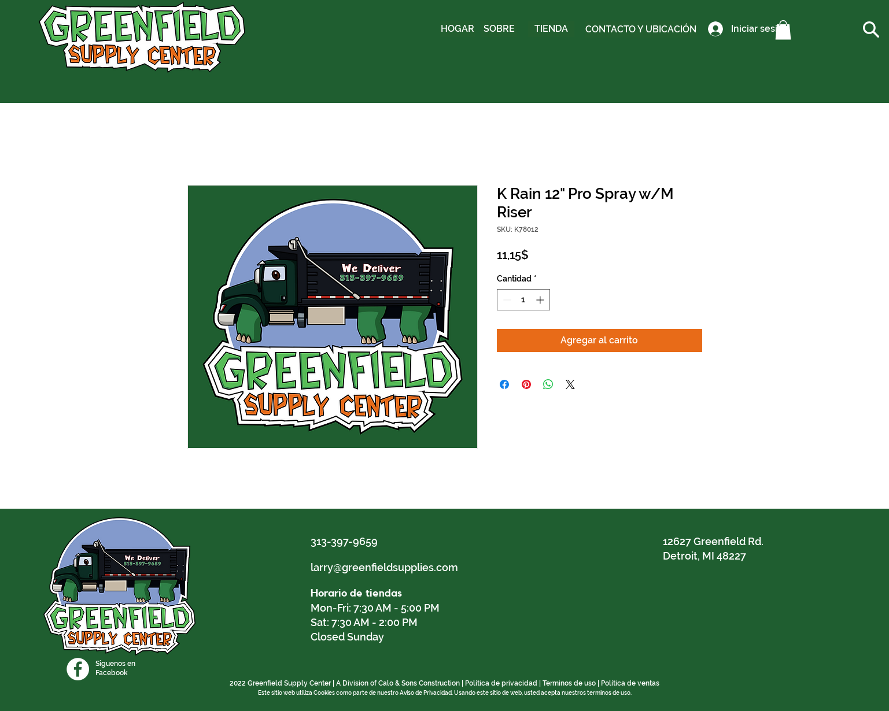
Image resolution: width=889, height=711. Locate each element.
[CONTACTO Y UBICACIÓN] (641, 29)
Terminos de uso (569, 683)
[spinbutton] (523, 300)
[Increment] (541, 300)
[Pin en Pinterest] (526, 384)
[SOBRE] (499, 29)
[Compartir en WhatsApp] (548, 384)
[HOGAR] (457, 29)
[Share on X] (570, 384)
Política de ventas (630, 683)
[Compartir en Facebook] (504, 384)
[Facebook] (78, 669)
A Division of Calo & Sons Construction (398, 683)
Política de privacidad (501, 683)
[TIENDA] (551, 29)
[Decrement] (506, 300)
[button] (783, 29)
